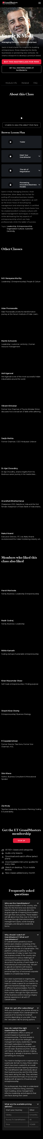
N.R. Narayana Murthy (11, 278)
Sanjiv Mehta (7, 438)
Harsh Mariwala (8, 590)
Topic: (3, 226)
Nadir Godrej (7, 620)
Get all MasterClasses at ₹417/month (21, 69)
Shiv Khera (6, 773)
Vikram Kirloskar (9, 406)
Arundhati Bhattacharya (12, 501)
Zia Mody (5, 806)
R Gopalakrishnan (9, 741)
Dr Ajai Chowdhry (9, 468)
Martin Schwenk (9, 341)
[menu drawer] (39, 3)
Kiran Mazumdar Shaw (11, 681)
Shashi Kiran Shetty (10, 711)
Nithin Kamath (8, 651)
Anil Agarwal (7, 373)
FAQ (35, 83)
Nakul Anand (7, 533)
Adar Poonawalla (9, 308)
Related (25, 83)
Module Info (11, 83)
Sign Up (21, 840)
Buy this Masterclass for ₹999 (21, 62)
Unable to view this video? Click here (21, 125)
